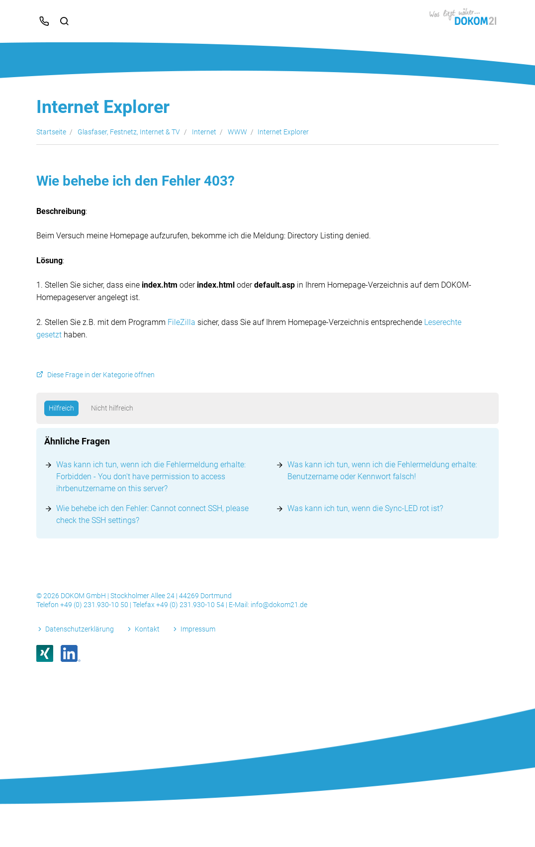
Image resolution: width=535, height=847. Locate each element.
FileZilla (181, 322)
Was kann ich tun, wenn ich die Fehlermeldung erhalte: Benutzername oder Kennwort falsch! (382, 470)
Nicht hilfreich (112, 408)
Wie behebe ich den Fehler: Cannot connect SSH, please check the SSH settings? (152, 514)
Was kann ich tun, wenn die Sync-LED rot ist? (365, 508)
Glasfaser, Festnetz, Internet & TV (129, 132)
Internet (204, 132)
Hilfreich (61, 408)
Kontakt (147, 629)
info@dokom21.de (279, 605)
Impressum (197, 629)
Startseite (51, 132)
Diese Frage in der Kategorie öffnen (101, 375)
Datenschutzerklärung (79, 629)
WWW (237, 132)
